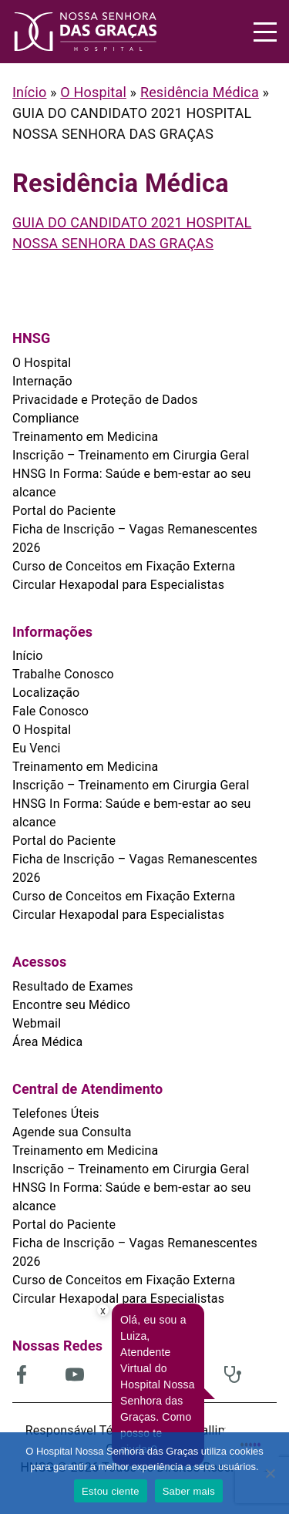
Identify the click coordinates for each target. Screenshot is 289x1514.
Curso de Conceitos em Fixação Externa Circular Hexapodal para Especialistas (123, 575)
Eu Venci (36, 748)
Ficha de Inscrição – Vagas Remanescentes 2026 (134, 538)
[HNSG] (85, 31)
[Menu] (265, 32)
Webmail (36, 1023)
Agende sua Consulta (72, 1132)
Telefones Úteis (55, 1113)
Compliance (45, 418)
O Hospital (93, 92)
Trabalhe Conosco (63, 674)
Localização (45, 692)
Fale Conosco (50, 711)
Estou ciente (110, 1491)
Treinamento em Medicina (85, 436)
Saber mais (189, 1491)
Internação (42, 381)
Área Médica (47, 1042)
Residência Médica (199, 92)
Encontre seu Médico (71, 1005)
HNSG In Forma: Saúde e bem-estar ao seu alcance (131, 483)
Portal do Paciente (64, 510)
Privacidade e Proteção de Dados (105, 399)
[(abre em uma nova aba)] (39, 1374)
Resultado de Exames (72, 986)
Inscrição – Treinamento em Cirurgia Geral (130, 455)
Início (29, 92)
